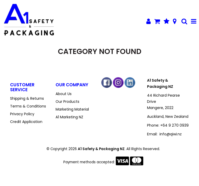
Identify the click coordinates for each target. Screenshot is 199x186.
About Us (64, 93)
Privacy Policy (22, 114)
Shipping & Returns (27, 98)
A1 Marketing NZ (69, 117)
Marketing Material (72, 109)
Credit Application (26, 121)
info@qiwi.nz (170, 134)
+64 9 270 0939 (174, 125)
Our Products (67, 101)
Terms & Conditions (28, 106)
